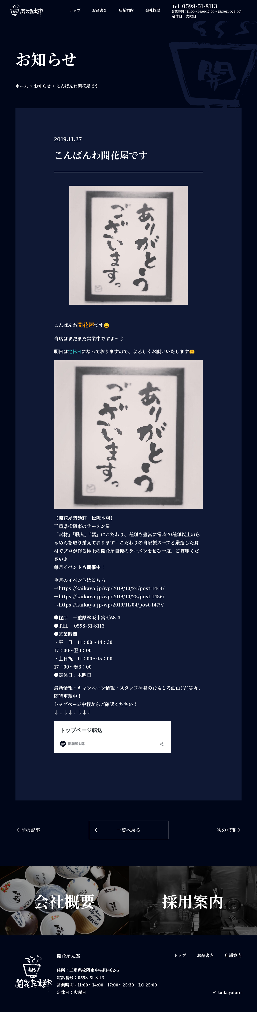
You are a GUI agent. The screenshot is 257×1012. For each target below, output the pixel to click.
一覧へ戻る (128, 829)
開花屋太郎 (68, 955)
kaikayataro (229, 992)
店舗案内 (126, 10)
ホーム (21, 86)
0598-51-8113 (199, 6)
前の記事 (30, 829)
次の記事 (226, 829)
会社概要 (152, 10)
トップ (75, 10)
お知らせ (42, 86)
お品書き (99, 10)
